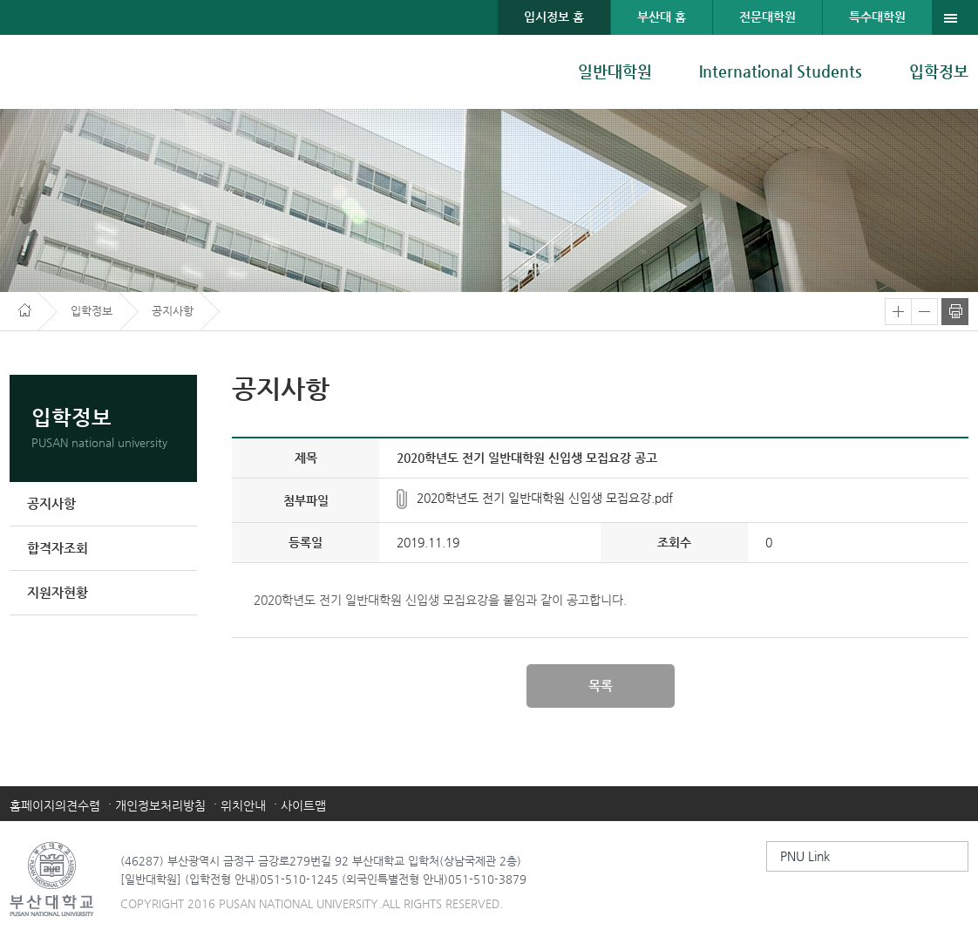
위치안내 (243, 805)
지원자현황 (57, 592)
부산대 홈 (661, 17)
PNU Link (805, 856)
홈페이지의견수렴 (55, 805)
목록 (600, 685)
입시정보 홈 (554, 17)
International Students (780, 71)
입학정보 (938, 71)
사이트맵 (303, 805)
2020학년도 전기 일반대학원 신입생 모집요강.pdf (545, 498)
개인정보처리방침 (160, 805)
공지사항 (51, 503)
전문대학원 (767, 17)
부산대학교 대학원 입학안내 (99, 72)
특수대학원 (877, 17)
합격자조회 (57, 547)
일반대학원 (615, 71)
